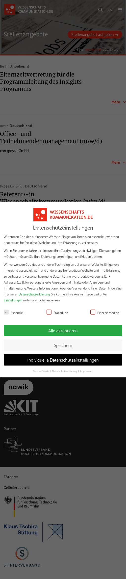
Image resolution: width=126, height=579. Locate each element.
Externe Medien (104, 313)
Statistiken (57, 313)
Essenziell (14, 313)
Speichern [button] (63, 345)
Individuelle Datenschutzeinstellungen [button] (63, 359)
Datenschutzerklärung (34, 294)
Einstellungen (13, 300)
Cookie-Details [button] (41, 371)
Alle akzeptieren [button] (63, 330)
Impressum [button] (86, 371)
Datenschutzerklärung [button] (65, 371)
